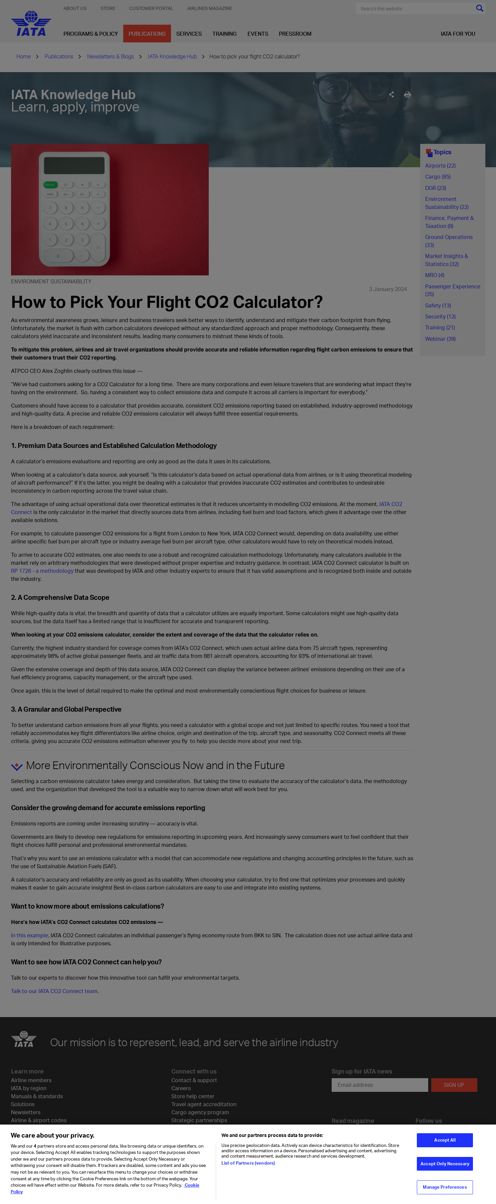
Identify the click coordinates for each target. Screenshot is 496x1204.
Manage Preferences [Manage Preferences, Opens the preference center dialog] (445, 1191)
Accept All (444, 1144)
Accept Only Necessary (445, 1167)
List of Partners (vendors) (248, 1167)
